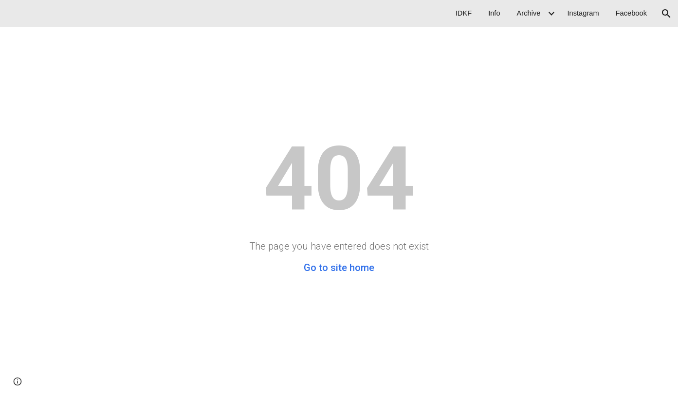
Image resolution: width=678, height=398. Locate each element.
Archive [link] (529, 13)
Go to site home (339, 267)
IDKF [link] (464, 13)
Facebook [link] (631, 13)
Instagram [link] (583, 13)
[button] (666, 13)
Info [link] (494, 13)
